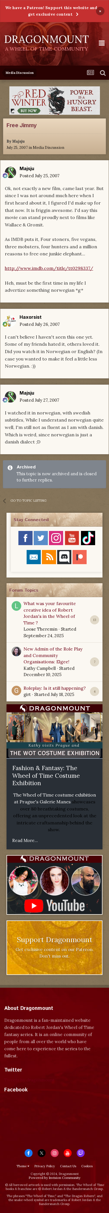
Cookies (87, 1166)
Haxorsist (31, 317)
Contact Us (68, 1166)
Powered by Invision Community (54, 1178)
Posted (39, 175)
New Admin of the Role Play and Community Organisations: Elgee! (52, 655)
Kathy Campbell (39, 668)
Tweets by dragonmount (29, 1080)
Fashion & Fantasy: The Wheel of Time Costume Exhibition (46, 775)
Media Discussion (48, 147)
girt (27, 694)
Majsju (18, 141)
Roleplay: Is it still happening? (54, 688)
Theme (22, 1166)
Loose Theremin (40, 629)
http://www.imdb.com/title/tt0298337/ (49, 268)
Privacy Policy (44, 1166)
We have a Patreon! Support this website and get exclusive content (51, 11)
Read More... (25, 840)
